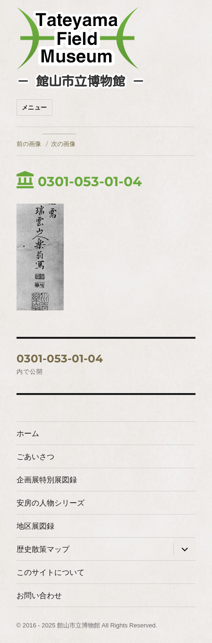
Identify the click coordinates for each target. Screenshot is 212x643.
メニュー (34, 107)
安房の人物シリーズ (51, 502)
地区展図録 (35, 526)
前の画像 (29, 143)
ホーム (28, 433)
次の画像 (63, 143)
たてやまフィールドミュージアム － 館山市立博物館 (78, 38)
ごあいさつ (35, 456)
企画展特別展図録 (47, 479)
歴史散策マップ (43, 549)
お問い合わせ (39, 595)
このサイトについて (51, 572)
